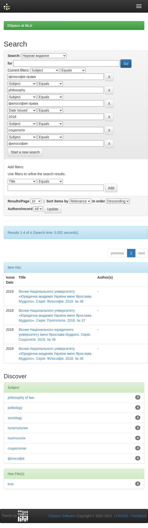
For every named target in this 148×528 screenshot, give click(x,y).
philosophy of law (21, 398)
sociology (15, 418)
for (10, 63)
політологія (16, 438)
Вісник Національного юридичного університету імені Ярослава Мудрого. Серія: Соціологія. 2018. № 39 (55, 334)
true (11, 484)
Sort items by (57, 201)
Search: (14, 56)
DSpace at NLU (19, 25)
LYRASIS (121, 516)
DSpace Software (61, 516)
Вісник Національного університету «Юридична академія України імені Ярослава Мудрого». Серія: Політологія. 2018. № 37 (55, 315)
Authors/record (20, 209)
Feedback (139, 516)
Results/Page (18, 201)
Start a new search (25, 152)
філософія (16, 458)
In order (98, 201)
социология (17, 448)
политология (18, 428)
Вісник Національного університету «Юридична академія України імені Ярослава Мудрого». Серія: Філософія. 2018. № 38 (55, 296)
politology (15, 408)
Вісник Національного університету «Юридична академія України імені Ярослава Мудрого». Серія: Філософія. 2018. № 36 (55, 353)
